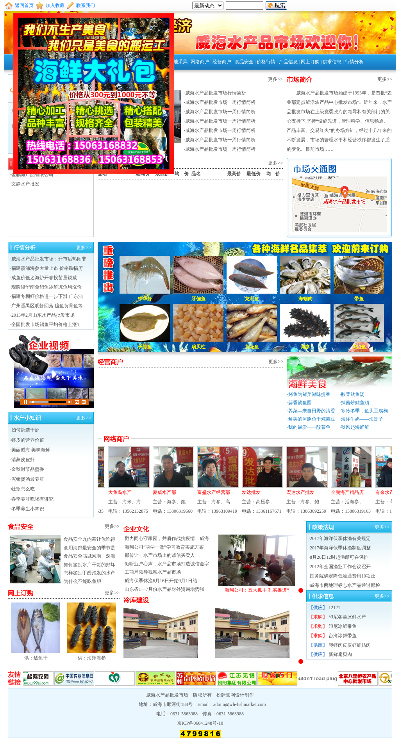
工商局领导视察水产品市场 (153, 572)
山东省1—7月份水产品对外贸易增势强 (164, 589)
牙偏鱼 (198, 298)
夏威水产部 (161, 492)
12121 (334, 607)
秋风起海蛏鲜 (355, 427)
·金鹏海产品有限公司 (32, 174)
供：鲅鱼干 (35, 655)
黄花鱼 (252, 346)
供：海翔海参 (91, 655)
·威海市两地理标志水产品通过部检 (344, 585)
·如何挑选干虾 (24, 430)
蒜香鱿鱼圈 (300, 402)
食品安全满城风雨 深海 (89, 556)
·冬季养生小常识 (27, 509)
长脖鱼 (145, 346)
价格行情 (266, 61)
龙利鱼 (252, 298)
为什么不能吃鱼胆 (82, 581)
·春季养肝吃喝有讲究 (32, 499)
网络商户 (200, 61)
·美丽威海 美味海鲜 (30, 450)
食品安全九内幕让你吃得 (89, 539)
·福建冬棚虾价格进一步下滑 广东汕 (46, 296)
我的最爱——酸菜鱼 (309, 427)
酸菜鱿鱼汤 (352, 394)
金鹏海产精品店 (344, 492)
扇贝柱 (198, 346)
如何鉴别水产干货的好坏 (89, 564)
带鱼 (359, 298)
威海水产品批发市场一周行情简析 (220, 102)
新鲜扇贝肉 (340, 654)
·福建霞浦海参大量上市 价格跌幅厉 (46, 268)
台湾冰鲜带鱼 (343, 635)
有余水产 (381, 492)
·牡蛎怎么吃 (22, 489)
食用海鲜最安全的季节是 (89, 548)
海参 (305, 346)
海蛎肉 (305, 298)
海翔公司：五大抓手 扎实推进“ (256, 587)
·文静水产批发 (24, 184)
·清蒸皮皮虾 (22, 459)
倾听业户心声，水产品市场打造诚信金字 (167, 564)
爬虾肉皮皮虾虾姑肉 (350, 645)
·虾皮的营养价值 (27, 440)
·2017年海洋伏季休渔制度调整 (340, 548)
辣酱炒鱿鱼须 (355, 402)
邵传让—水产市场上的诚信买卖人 (160, 555)
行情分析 (354, 61)
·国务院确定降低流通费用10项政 (342, 576)
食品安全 (244, 61)
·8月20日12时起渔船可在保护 (338, 557)
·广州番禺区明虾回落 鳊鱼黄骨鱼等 (46, 305)
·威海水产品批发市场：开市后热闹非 (48, 259)
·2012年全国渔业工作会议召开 (340, 566)
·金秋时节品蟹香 (27, 469)
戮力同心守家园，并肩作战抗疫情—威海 (167, 538)
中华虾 (145, 298)
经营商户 (221, 61)
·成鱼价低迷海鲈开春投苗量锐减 (43, 277)
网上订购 (310, 61)
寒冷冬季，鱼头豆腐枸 (364, 411)
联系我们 (85, 5)
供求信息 (332, 61)
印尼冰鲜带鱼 (343, 626)
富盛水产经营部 (210, 492)
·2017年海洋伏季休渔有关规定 (340, 538)
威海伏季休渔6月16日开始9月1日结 (161, 580)
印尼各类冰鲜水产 (347, 617)
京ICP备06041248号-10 (200, 723)
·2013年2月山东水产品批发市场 (42, 315)
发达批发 (248, 492)
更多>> (275, 79)
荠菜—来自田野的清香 (311, 411)
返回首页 (24, 5)
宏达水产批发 (297, 492)
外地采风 (178, 61)
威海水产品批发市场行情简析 (215, 93)
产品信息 (288, 61)
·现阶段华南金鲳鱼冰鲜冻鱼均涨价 (46, 287)
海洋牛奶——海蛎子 (362, 419)
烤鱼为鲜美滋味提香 (309, 394)
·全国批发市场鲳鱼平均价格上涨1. (45, 324)
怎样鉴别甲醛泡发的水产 (89, 573)
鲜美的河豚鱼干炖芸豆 (311, 419)
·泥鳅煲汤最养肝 (27, 479)
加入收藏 (55, 5)
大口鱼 (359, 346)
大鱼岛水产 (117, 492)
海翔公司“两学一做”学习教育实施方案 (164, 547)
